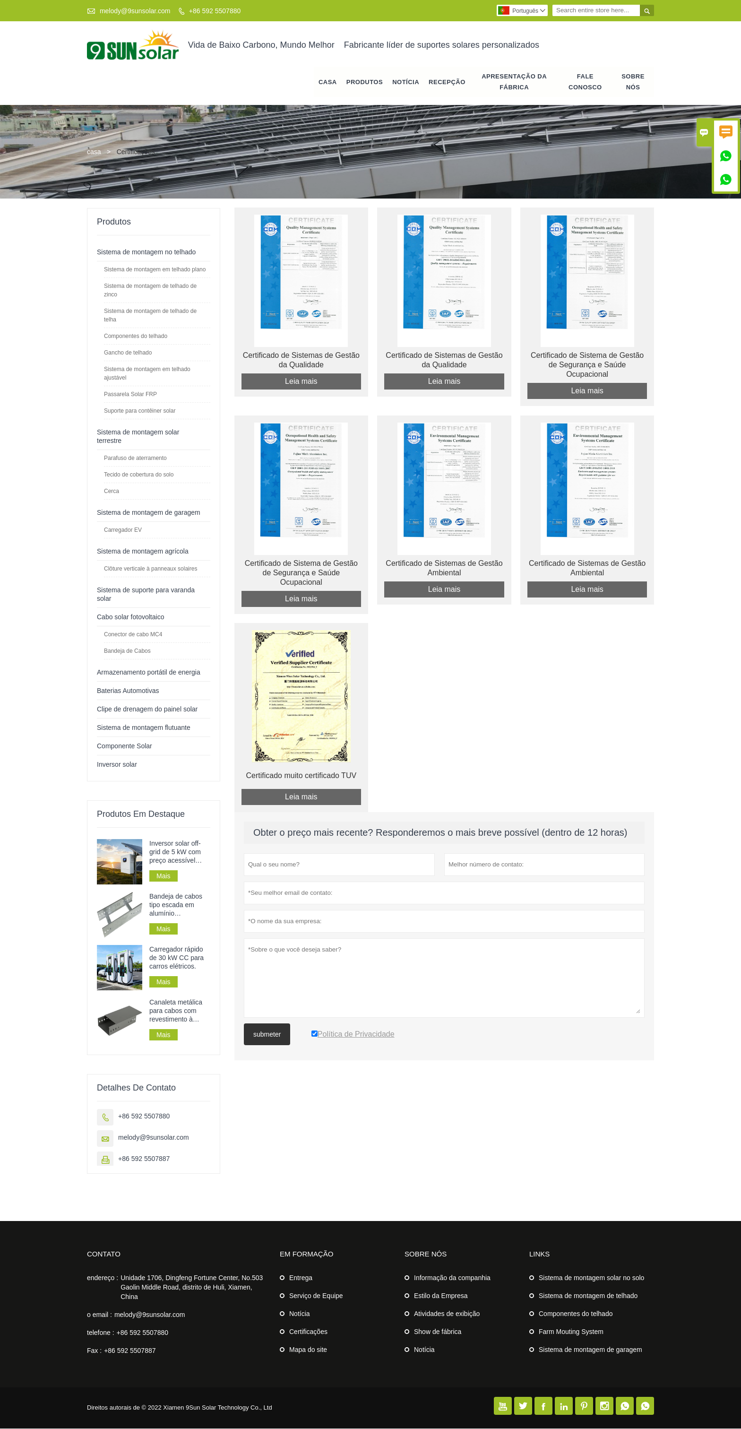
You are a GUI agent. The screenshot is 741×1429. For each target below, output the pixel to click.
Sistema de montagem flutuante (143, 728)
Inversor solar (117, 765)
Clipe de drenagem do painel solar (147, 709)
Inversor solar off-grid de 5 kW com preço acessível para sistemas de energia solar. (175, 852)
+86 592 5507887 (144, 1159)
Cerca (111, 491)
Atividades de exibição (447, 1314)
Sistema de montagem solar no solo (591, 1278)
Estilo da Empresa (441, 1296)
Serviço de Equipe (316, 1296)
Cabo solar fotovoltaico (130, 617)
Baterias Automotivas (128, 691)
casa (328, 82)
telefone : (100, 1333)
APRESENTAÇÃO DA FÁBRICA (514, 82)
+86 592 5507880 (215, 11)
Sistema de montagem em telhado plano (155, 270)
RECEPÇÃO (447, 82)
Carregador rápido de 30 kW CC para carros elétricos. (176, 958)
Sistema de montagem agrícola (143, 551)
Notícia (299, 1314)
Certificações (308, 1332)
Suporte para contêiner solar (139, 411)
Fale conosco (585, 82)
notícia (405, 82)
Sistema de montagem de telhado (588, 1296)
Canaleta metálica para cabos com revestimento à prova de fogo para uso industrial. (177, 1011)
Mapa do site (308, 1350)
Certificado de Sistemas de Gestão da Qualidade (301, 361)
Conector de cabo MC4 (133, 635)
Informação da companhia (452, 1278)
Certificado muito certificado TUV (301, 777)
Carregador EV (123, 530)
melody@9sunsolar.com (135, 11)
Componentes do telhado (135, 336)
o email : (99, 1315)
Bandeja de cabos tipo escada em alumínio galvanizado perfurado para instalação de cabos (178, 905)
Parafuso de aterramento (135, 458)
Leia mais (301, 382)
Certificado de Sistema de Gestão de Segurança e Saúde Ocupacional (587, 365)
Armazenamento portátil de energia (148, 672)
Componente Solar (124, 746)
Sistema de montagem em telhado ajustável (147, 373)
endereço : (102, 1278)
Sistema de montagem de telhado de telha (150, 315)
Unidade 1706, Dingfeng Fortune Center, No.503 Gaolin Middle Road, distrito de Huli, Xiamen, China (192, 1287)
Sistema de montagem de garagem (148, 513)
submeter (267, 1035)
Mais (163, 876)
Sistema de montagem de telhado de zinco (150, 290)
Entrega (300, 1278)
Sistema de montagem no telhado (146, 252)
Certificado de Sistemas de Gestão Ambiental (444, 569)
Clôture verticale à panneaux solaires (150, 569)
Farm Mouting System (571, 1332)
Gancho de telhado (128, 353)
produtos (364, 82)
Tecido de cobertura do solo (138, 475)
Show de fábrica (437, 1332)
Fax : (94, 1351)
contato (104, 1254)
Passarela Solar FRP (130, 394)
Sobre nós (633, 82)
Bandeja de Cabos (127, 651)
